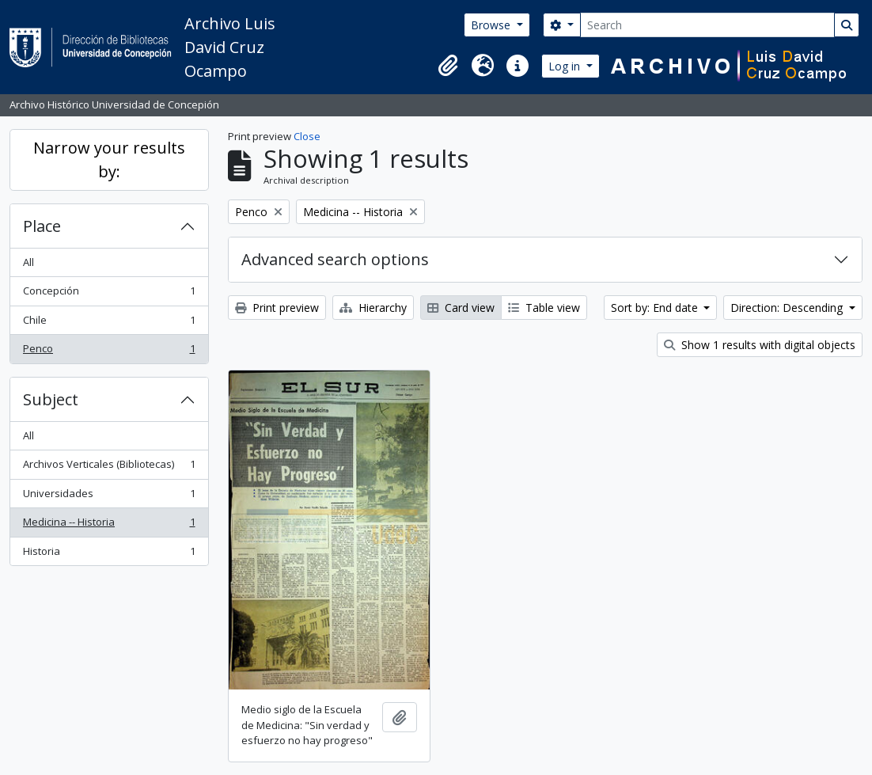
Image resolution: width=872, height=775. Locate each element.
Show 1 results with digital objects (759, 344)
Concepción (108, 294)
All (28, 262)
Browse (492, 24)
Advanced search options (335, 259)
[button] (447, 65)
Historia (108, 554)
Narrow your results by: (109, 159)
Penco (108, 352)
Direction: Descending (788, 307)
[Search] (707, 25)
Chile (108, 323)
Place (42, 226)
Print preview (277, 307)
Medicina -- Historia (108, 525)
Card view (461, 307)
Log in (565, 66)
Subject (50, 399)
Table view (544, 307)
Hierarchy (373, 307)
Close (307, 136)
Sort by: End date (656, 307)
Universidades (108, 496)
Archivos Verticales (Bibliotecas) (108, 467)
